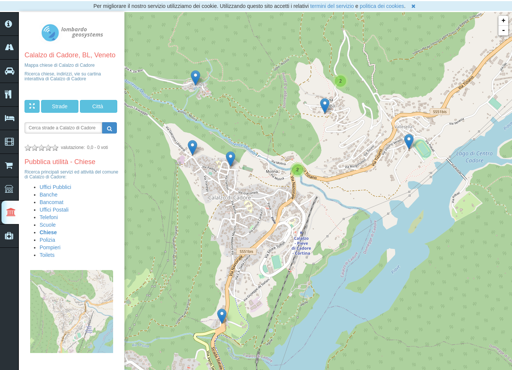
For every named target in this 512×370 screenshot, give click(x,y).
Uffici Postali (54, 210)
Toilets (47, 255)
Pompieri (50, 247)
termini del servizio (332, 6)
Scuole (48, 225)
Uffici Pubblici (55, 187)
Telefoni (49, 217)
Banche (48, 195)
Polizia (47, 240)
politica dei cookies (382, 6)
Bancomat (51, 202)
